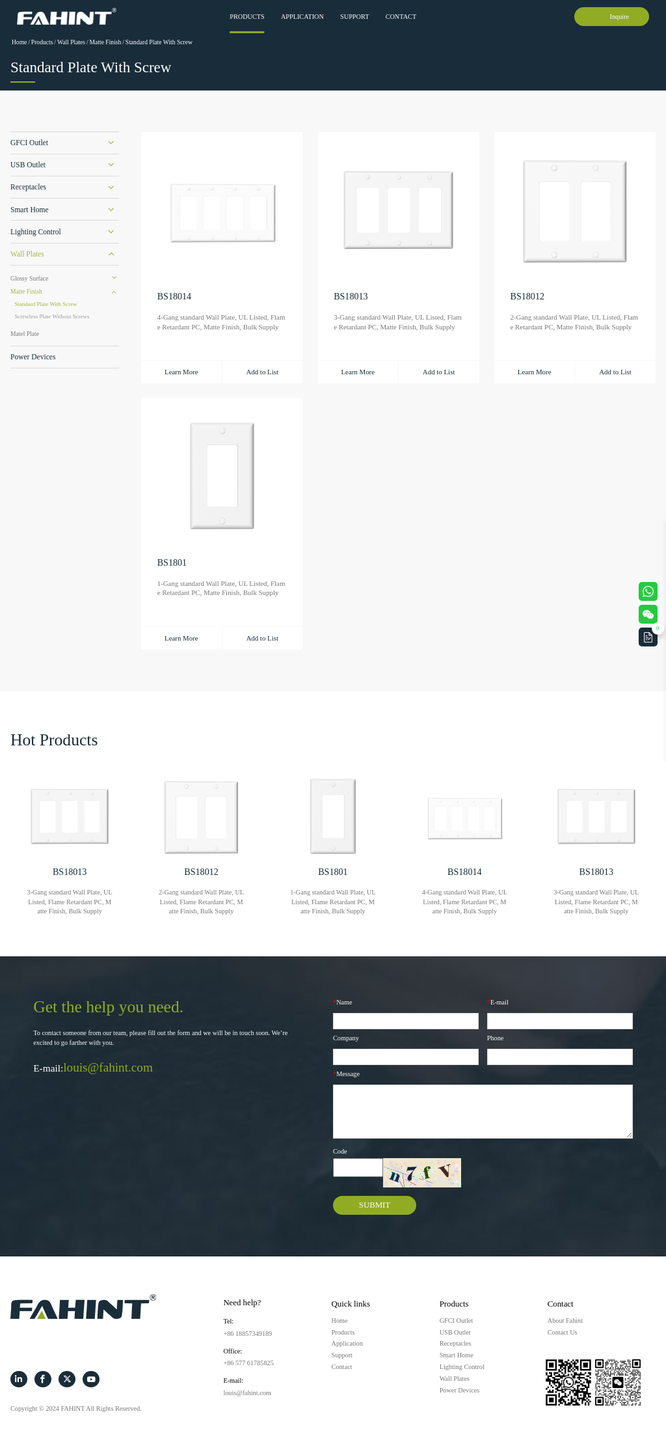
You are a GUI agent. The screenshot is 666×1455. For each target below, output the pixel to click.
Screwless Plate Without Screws (51, 316)
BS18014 (174, 296)
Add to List (262, 372)
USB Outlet (28, 165)
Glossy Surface (29, 278)
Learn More (181, 372)
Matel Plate (24, 333)
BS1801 (172, 563)
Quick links (351, 1304)
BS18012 (527, 296)
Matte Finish (106, 42)
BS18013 (350, 296)
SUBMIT (374, 1205)
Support (354, 16)
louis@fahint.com (108, 1067)
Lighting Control (35, 232)
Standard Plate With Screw (159, 42)
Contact (401, 16)
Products (247, 16)
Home (19, 42)
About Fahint (565, 1320)
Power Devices (32, 357)
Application (302, 16)
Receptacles (28, 187)
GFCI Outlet (29, 142)
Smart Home (29, 210)
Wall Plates (71, 42)
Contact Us (563, 1332)
